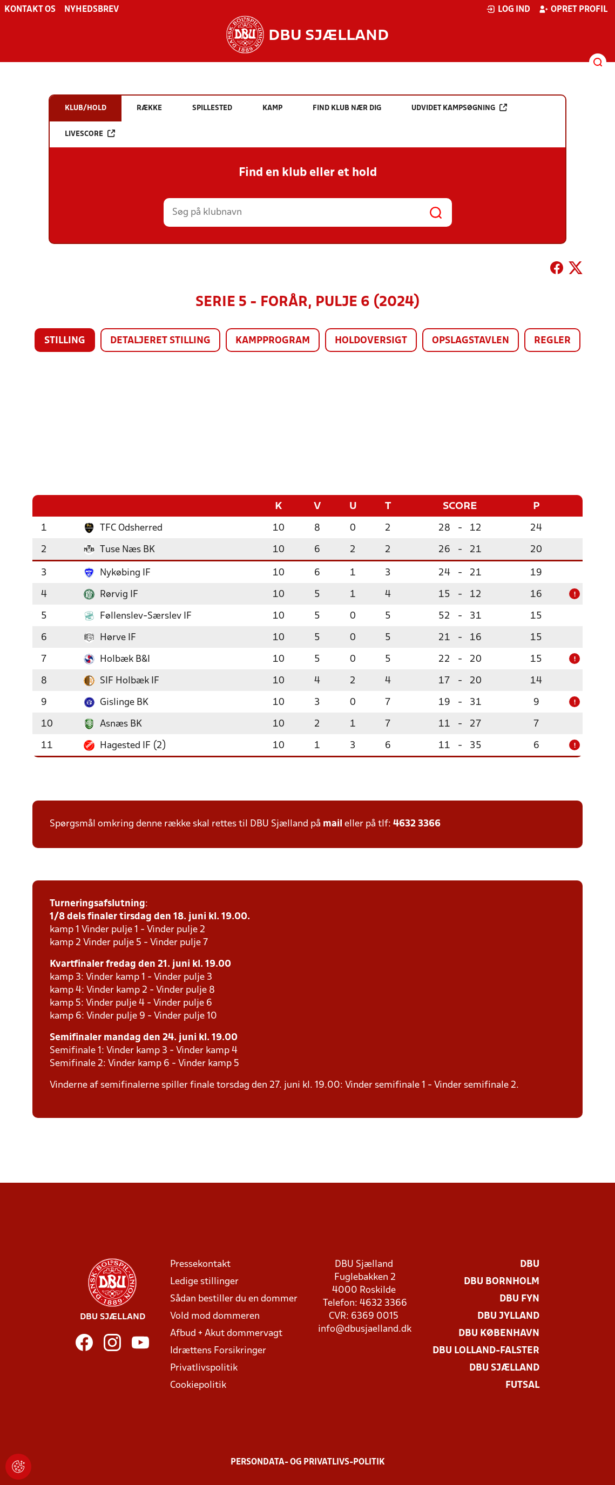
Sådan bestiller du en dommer (234, 1298)
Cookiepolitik (198, 1384)
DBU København (498, 1333)
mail (332, 823)
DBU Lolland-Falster (485, 1350)
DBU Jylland (508, 1315)
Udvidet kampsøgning (459, 108)
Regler (552, 340)
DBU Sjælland (504, 1367)
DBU (529, 1264)
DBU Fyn (519, 1298)
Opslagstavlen (470, 340)
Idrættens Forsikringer (218, 1350)
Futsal (522, 1384)
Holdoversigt (371, 340)
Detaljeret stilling (160, 340)
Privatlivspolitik (204, 1367)
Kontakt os (30, 9)
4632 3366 (417, 823)
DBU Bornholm (501, 1281)
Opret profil (573, 9)
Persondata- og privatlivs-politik (308, 1462)
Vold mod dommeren (215, 1315)
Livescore (90, 134)
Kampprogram (272, 340)
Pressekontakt (200, 1264)
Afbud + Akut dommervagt (226, 1333)
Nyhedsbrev (91, 9)
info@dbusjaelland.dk (364, 1328)
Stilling (64, 340)
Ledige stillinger (204, 1281)
